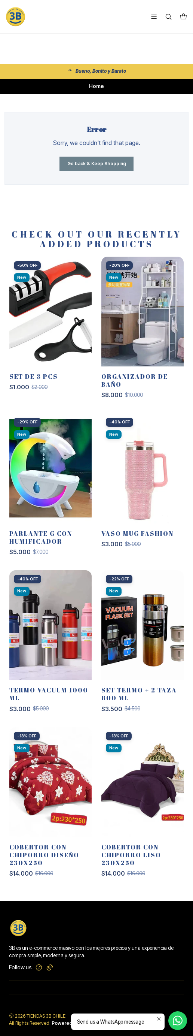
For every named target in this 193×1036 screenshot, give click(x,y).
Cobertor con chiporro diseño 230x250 (44, 860)
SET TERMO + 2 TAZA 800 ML (139, 699)
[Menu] (154, 16)
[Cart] (183, 17)
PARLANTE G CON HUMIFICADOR (40, 542)
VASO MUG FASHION (137, 538)
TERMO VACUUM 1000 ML (48, 699)
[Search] (168, 16)
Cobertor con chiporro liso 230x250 (131, 860)
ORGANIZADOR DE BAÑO (134, 385)
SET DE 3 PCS (33, 381)
